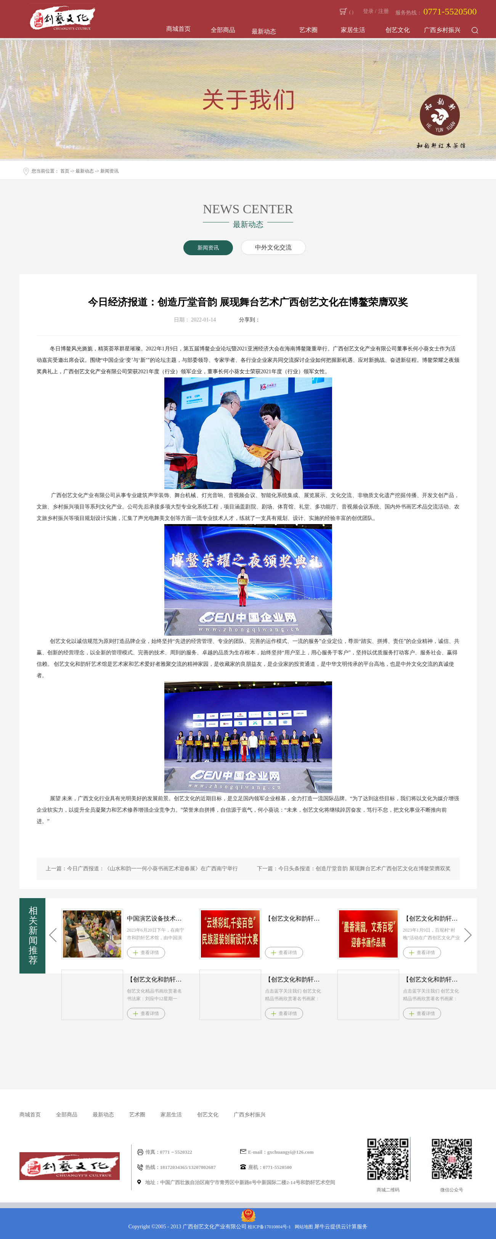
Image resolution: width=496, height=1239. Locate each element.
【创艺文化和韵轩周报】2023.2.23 (432, 918)
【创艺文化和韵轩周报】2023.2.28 (294, 918)
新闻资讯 (109, 171)
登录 (368, 11)
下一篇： (354, 868)
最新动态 (84, 171)
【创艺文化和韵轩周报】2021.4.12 (156, 979)
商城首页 (178, 29)
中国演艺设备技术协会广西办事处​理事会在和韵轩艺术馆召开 (156, 918)
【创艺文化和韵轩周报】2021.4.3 (294, 979)
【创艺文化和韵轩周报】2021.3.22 (432, 979)
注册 (383, 11)
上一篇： (142, 868)
